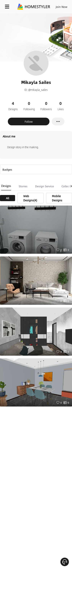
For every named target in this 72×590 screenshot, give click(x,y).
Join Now (61, 7)
